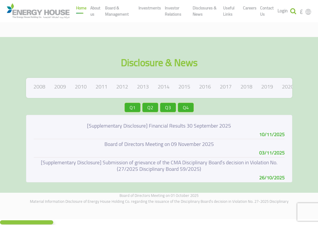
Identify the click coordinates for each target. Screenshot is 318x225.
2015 (184, 86)
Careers (249, 8)
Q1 (132, 107)
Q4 (186, 107)
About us (95, 11)
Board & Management (117, 11)
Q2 (150, 107)
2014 (164, 86)
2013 (143, 86)
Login (282, 11)
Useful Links (228, 11)
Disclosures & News (205, 11)
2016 (205, 86)
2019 (267, 86)
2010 (81, 86)
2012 (122, 86)
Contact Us (267, 11)
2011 (101, 86)
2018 (246, 86)
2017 (226, 86)
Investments (149, 8)
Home (81, 8)
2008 (39, 86)
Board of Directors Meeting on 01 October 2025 (159, 195)
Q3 (168, 107)
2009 (60, 86)
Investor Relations (173, 11)
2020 (288, 86)
